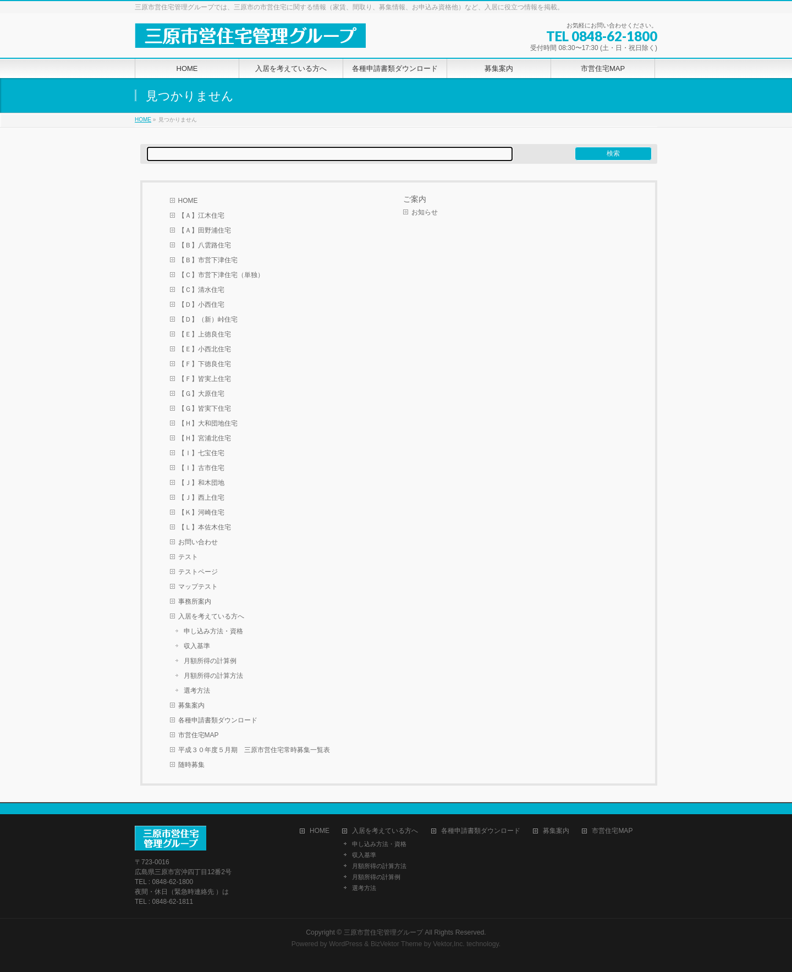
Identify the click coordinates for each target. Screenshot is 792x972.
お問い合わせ (198, 542)
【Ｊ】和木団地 (201, 483)
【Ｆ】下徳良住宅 (204, 364)
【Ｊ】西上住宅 (201, 497)
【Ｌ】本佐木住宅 (204, 527)
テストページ (198, 572)
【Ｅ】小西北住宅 (204, 349)
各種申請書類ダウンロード (217, 720)
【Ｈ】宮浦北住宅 (204, 438)
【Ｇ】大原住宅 (201, 393)
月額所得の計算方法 (213, 676)
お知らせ (424, 212)
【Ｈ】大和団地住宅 (208, 423)
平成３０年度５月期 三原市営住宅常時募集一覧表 (254, 750)
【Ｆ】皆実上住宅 (204, 379)
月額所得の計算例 (210, 661)
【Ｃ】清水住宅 (201, 290)
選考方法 (197, 690)
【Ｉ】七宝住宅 (201, 453)
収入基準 (197, 646)
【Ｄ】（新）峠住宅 (208, 319)
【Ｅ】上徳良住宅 (204, 334)
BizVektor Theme (396, 944)
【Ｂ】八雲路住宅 (204, 245)
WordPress (345, 944)
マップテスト (198, 586)
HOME (143, 120)
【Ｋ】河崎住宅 (201, 512)
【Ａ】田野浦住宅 (204, 230)
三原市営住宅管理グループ (383, 932)
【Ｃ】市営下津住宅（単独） (221, 275)
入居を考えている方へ (211, 616)
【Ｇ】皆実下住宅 (204, 408)
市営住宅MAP (198, 735)
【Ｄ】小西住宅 (201, 304)
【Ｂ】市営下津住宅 (208, 260)
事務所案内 (194, 601)
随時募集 (191, 765)
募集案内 (191, 705)
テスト (188, 557)
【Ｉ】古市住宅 (201, 468)
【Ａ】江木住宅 (201, 215)
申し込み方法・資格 (213, 631)
